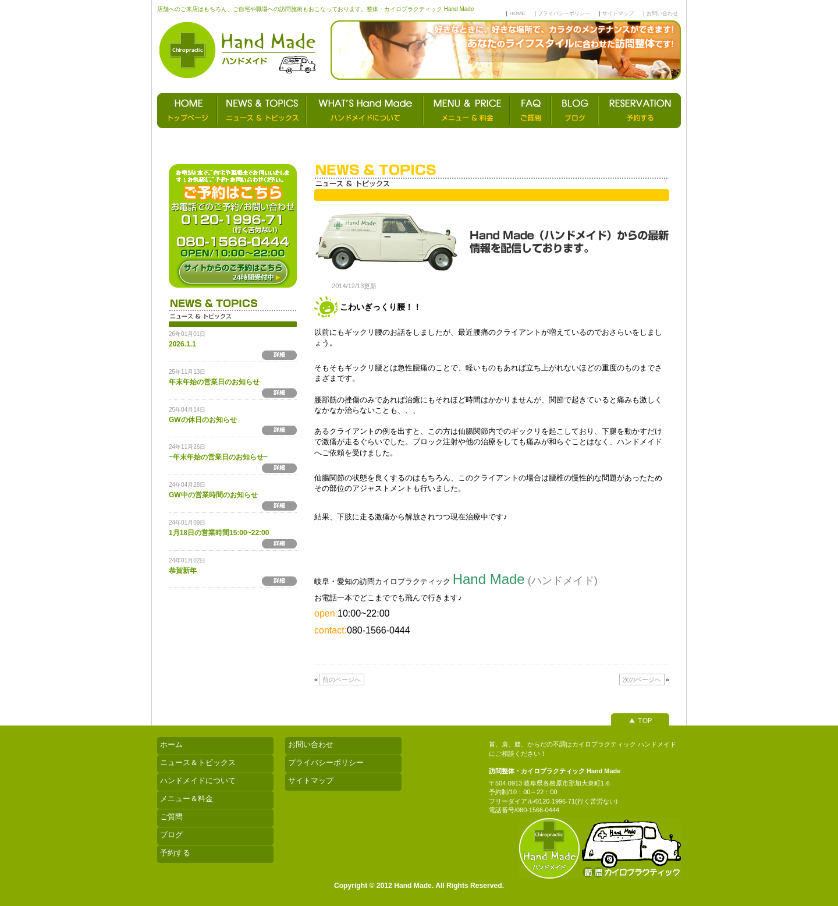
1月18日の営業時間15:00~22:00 (219, 533)
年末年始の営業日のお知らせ (214, 382)
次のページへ (642, 679)
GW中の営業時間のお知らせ (213, 495)
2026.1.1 (182, 344)
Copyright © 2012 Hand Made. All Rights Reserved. (419, 886)
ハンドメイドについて (198, 780)
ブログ (171, 834)
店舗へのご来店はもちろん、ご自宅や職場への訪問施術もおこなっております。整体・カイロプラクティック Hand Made (315, 9)
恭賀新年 (183, 571)
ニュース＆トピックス (198, 762)
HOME (517, 13)
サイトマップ (618, 13)
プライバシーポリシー (564, 13)
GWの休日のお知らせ (203, 420)
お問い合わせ (662, 13)
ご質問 (171, 816)
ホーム (171, 744)
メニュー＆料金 (186, 798)
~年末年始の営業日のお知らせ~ (218, 457)
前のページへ (341, 679)
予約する (175, 852)
